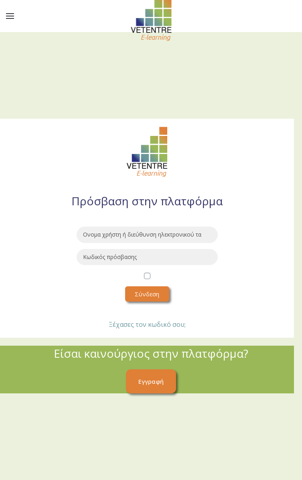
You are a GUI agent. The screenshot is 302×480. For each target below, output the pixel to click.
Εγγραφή (151, 381)
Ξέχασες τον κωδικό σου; (147, 324)
